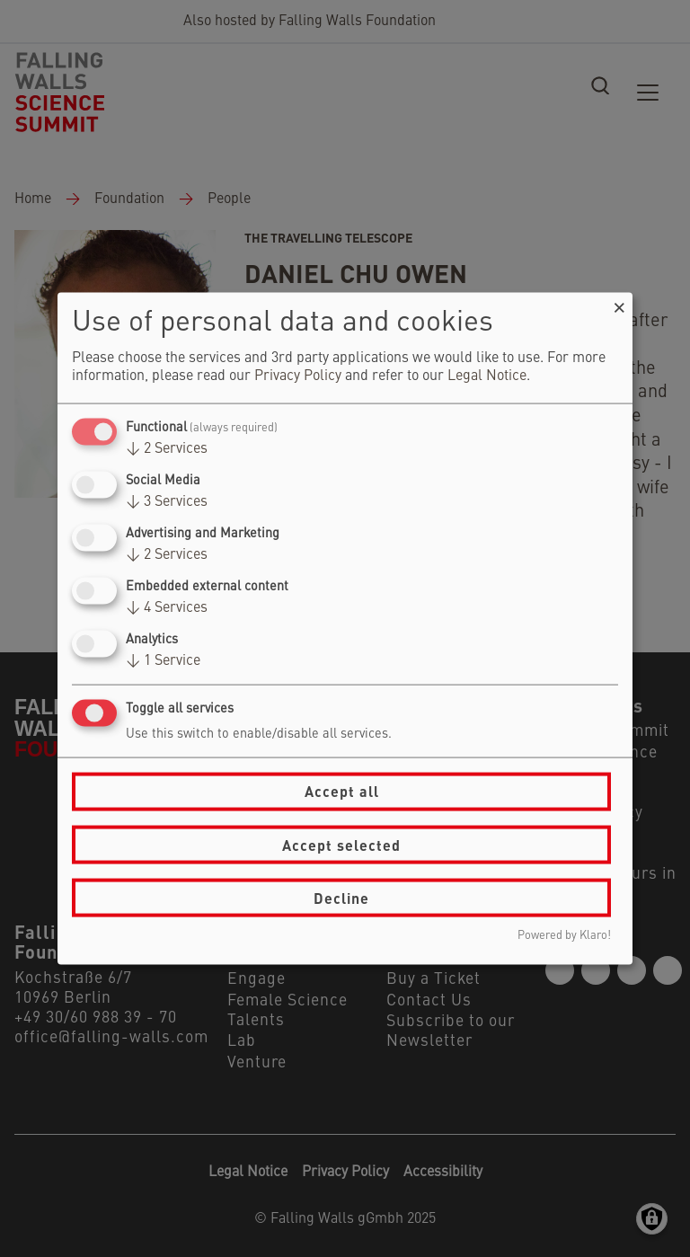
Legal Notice (486, 375)
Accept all (342, 791)
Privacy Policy (297, 375)
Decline (341, 897)
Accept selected (341, 844)
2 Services (167, 448)
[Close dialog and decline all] (619, 303)
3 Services (167, 501)
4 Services (167, 608)
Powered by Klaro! (564, 936)
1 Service (163, 661)
